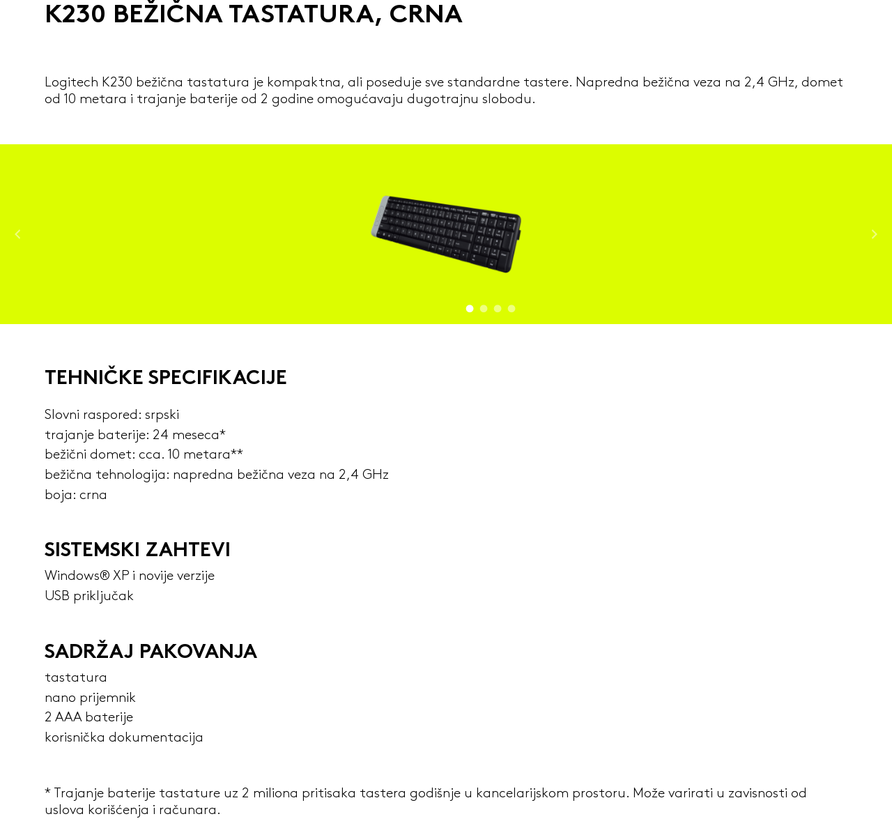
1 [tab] (470, 305)
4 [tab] (512, 305)
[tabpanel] (446, 234)
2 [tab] (484, 305)
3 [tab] (498, 305)
